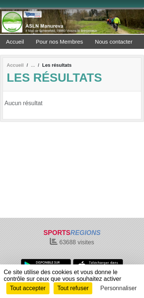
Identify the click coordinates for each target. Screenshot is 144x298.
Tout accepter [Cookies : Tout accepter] (28, 288)
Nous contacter (113, 41)
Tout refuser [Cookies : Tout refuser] (73, 288)
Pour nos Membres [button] (59, 41)
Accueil (15, 41)
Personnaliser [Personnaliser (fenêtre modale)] (118, 288)
